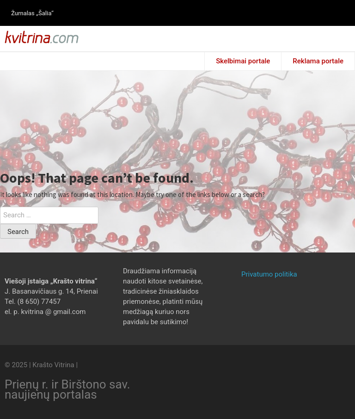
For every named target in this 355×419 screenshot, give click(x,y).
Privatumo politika (269, 274)
